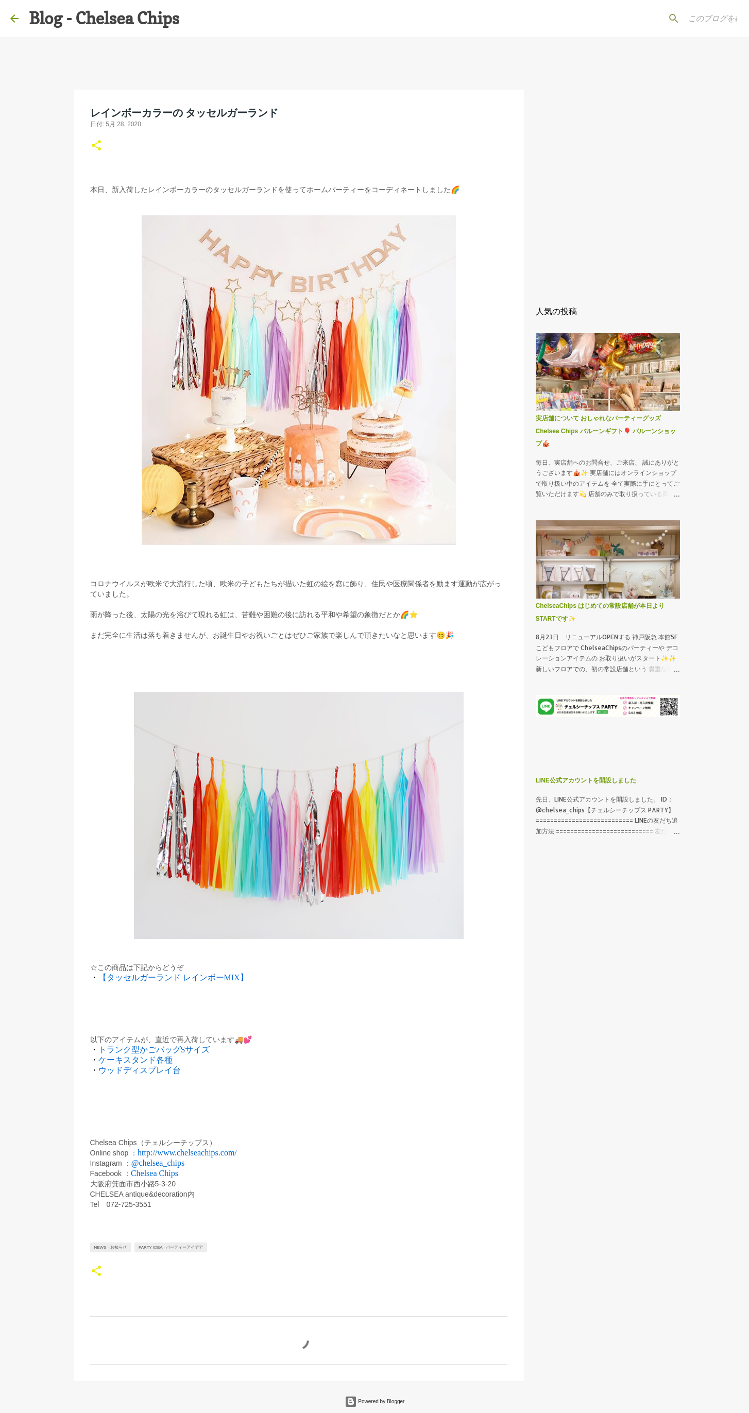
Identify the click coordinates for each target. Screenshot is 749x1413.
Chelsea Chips (154, 1173)
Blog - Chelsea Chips (104, 18)
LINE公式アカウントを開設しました (586, 780)
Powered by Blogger (375, 1401)
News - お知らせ (110, 1247)
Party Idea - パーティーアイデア (171, 1247)
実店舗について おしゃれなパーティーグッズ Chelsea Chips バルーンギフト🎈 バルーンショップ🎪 (606, 431)
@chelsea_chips (158, 1163)
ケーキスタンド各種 (135, 1060)
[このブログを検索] (687, 18)
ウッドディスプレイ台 (139, 1070)
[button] (96, 146)
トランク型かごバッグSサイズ (154, 1049)
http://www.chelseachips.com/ (187, 1152)
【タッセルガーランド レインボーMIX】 (173, 977)
